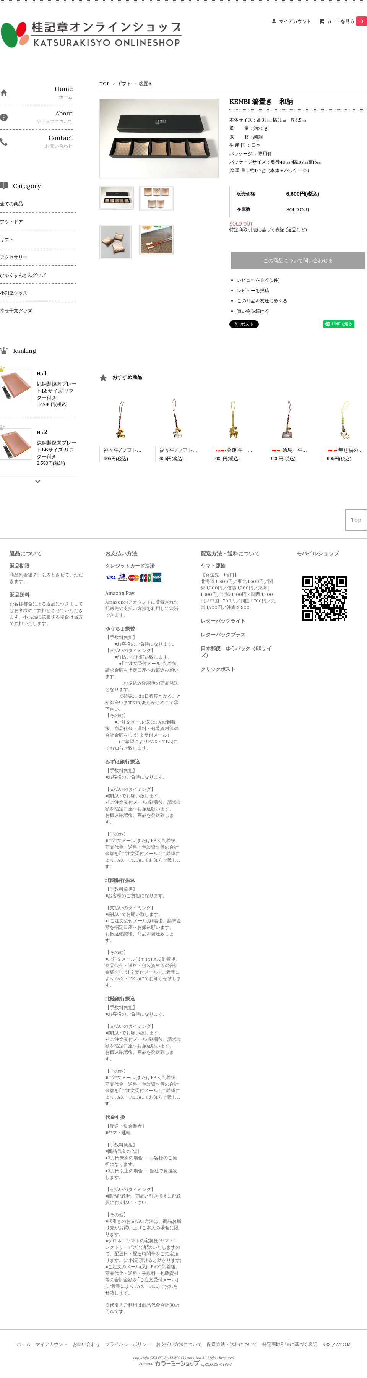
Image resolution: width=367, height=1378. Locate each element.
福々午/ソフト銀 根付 (186, 450)
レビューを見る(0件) (258, 280)
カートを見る (347, 21)
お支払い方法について (179, 1344)
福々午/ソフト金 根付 (130, 450)
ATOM (343, 1344)
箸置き (146, 83)
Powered (185, 1363)
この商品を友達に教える (262, 301)
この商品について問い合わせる (298, 260)
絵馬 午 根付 (294, 450)
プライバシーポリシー (128, 1344)
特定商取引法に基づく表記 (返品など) (268, 229)
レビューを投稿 (253, 290)
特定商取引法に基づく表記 (289, 1344)
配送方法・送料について (232, 1344)
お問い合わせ (86, 1344)
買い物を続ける (253, 311)
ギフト (124, 83)
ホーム (24, 1344)
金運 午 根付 (236, 450)
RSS (326, 1344)
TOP (104, 83)
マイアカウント (295, 21)
